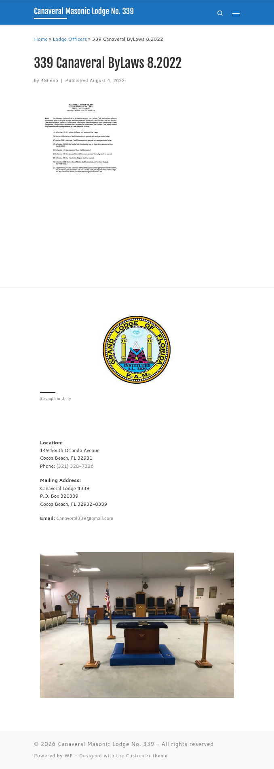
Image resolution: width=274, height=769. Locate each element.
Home (41, 39)
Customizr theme (147, 755)
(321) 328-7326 (75, 466)
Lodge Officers (70, 39)
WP (68, 755)
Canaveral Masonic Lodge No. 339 (106, 744)
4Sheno (49, 80)
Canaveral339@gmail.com (85, 518)
